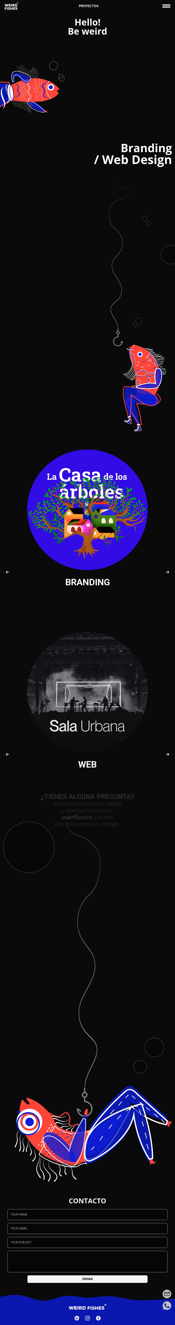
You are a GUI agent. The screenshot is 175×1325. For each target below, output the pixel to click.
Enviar (87, 1279)
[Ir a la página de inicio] (11, 6)
